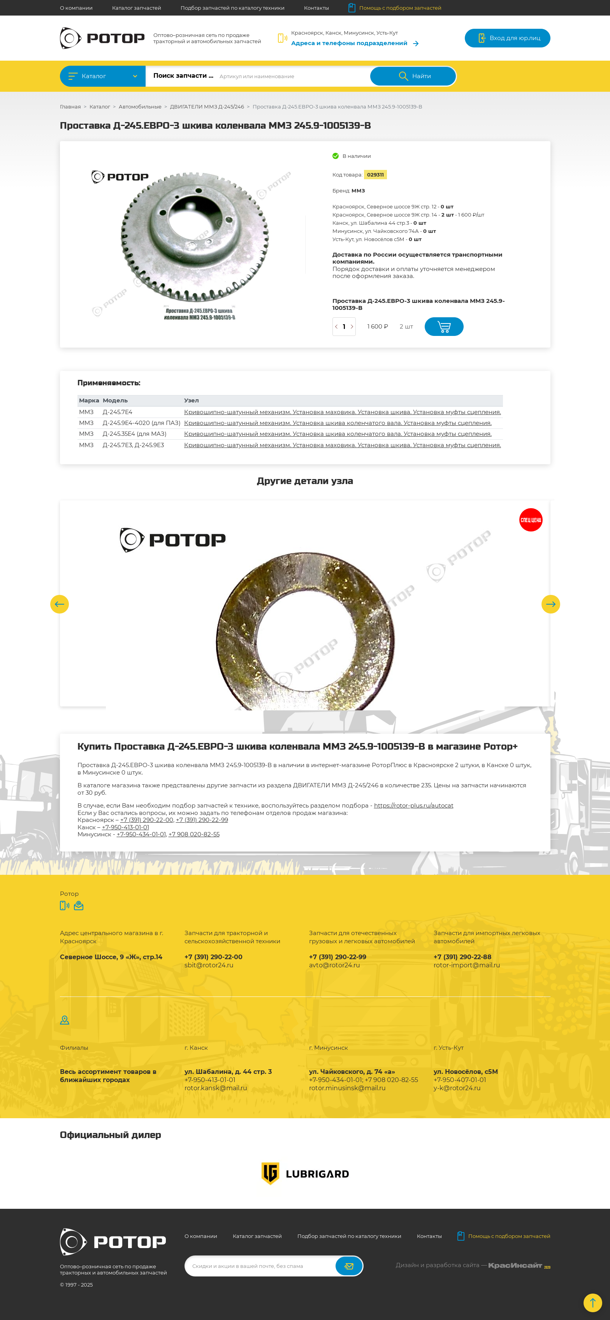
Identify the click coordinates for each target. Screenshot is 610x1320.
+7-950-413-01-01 (125, 827)
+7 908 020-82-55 (194, 834)
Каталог (94, 76)
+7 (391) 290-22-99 (202, 819)
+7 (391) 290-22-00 (146, 819)
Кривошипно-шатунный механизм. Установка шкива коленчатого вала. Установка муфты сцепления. (338, 423)
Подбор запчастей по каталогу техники (233, 8)
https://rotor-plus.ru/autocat (414, 805)
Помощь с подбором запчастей (394, 7)
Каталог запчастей (136, 8)
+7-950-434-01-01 (141, 834)
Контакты (316, 8)
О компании (76, 8)
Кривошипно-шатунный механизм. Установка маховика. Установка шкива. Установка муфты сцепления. (342, 412)
